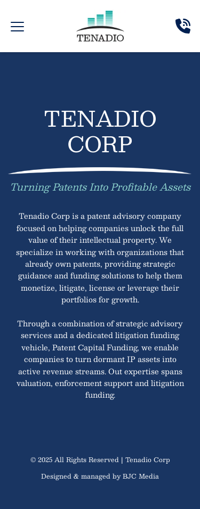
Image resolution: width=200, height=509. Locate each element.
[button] (17, 26)
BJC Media (141, 476)
